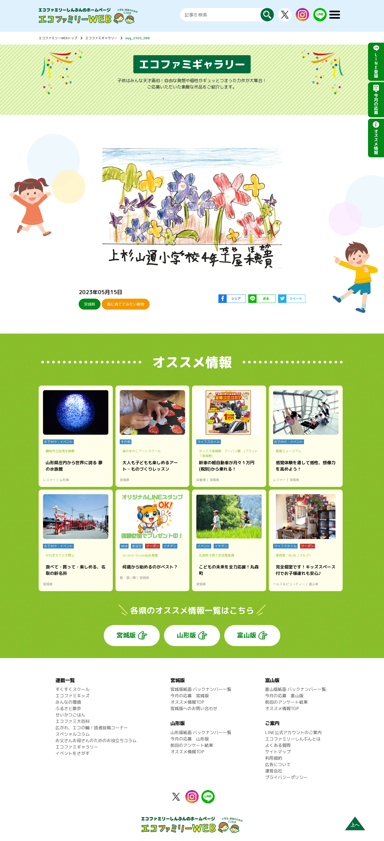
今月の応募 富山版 (284, 696)
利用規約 (273, 758)
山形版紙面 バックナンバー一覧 (200, 732)
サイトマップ (278, 752)
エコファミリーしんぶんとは (293, 739)
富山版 (246, 635)
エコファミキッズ (72, 696)
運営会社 (273, 771)
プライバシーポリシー (286, 777)
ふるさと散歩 (68, 708)
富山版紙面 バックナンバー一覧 (295, 689)
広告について (278, 764)
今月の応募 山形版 (189, 739)
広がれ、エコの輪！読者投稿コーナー (91, 728)
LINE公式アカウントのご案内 (293, 732)
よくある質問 (278, 745)
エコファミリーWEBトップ (58, 38)
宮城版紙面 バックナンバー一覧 (200, 689)
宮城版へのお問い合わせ (193, 708)
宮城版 (126, 635)
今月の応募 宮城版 (189, 696)
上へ (355, 825)
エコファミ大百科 (72, 721)
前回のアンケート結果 (191, 745)
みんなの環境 (68, 702)
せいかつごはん (70, 715)
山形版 (186, 635)
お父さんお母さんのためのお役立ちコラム (96, 740)
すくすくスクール (72, 689)
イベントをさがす (72, 753)
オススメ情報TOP (187, 702)
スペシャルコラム (72, 734)
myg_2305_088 (137, 38)
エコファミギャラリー (101, 38)
